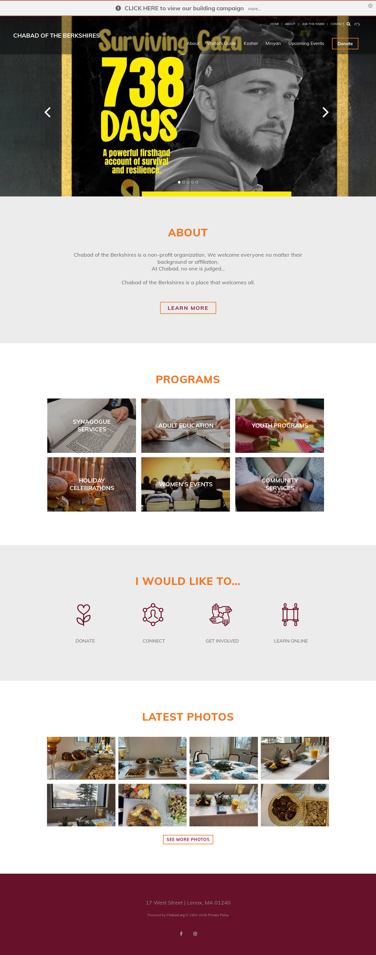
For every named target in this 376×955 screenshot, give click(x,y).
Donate (345, 43)
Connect (153, 641)
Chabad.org (176, 915)
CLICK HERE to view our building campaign (184, 8)
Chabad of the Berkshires (56, 35)
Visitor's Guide (221, 43)
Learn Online (291, 641)
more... (254, 8)
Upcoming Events (306, 43)
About (290, 24)
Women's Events (186, 484)
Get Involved (222, 641)
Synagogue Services (92, 425)
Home (274, 24)
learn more (188, 308)
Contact (337, 24)
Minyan (273, 43)
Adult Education (186, 425)
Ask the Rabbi (313, 24)
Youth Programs (280, 425)
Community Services (279, 484)
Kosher (251, 43)
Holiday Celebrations (92, 484)
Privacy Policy (218, 915)
